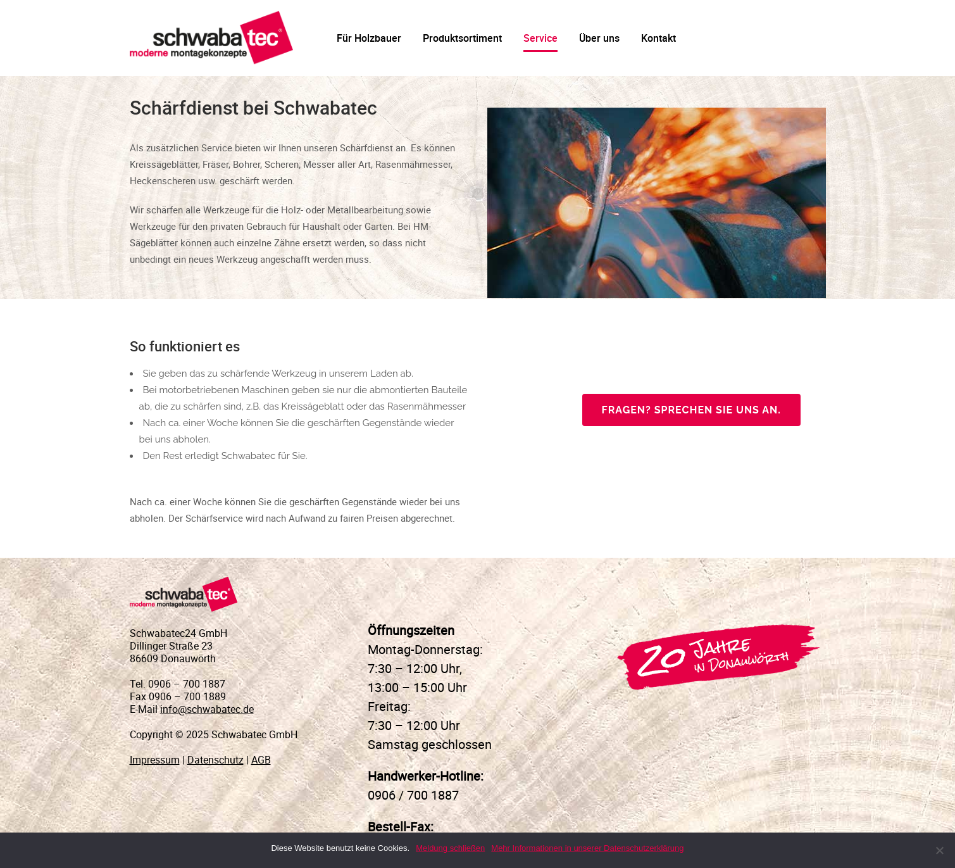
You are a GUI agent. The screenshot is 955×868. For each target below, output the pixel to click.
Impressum (155, 760)
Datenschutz (215, 760)
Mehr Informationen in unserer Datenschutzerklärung (587, 848)
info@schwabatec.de (207, 709)
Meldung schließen (450, 848)
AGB (261, 760)
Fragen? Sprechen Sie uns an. (691, 410)
